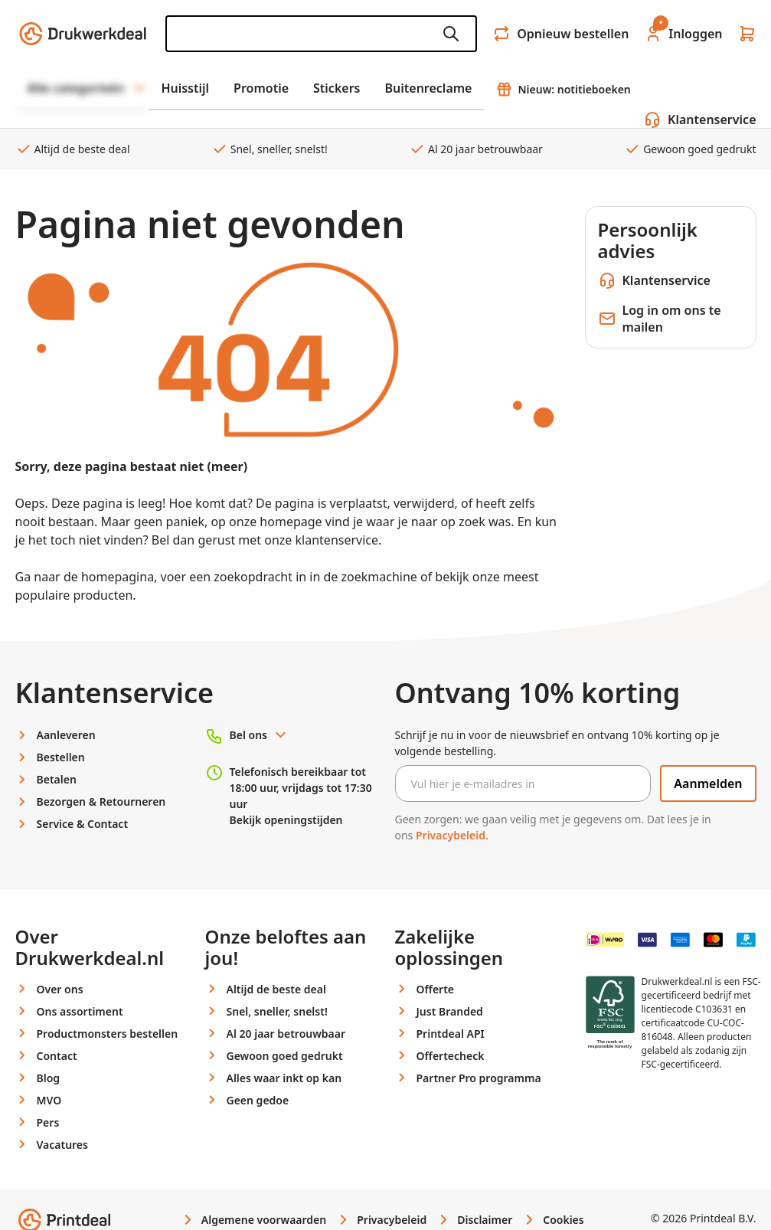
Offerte (436, 989)
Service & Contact (83, 823)
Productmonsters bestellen (107, 1033)
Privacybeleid (450, 835)
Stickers (336, 88)
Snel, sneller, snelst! (269, 149)
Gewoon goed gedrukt (690, 149)
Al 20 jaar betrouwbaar (476, 149)
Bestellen (61, 757)
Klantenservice (654, 280)
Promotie (261, 88)
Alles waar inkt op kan (284, 1078)
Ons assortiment (80, 1011)
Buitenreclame (428, 88)
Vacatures (62, 1144)
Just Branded (450, 1011)
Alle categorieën (88, 88)
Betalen (57, 779)
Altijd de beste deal (72, 149)
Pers (48, 1122)
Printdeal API (451, 1033)
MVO (49, 1100)
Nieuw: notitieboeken (563, 89)
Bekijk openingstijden (286, 820)
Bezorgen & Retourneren (101, 801)
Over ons (60, 989)
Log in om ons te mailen (659, 318)
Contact (57, 1055)
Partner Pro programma (479, 1078)
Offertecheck (451, 1055)
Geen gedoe (258, 1100)
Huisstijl (185, 88)
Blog (48, 1078)
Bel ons (259, 735)
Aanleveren (66, 735)
